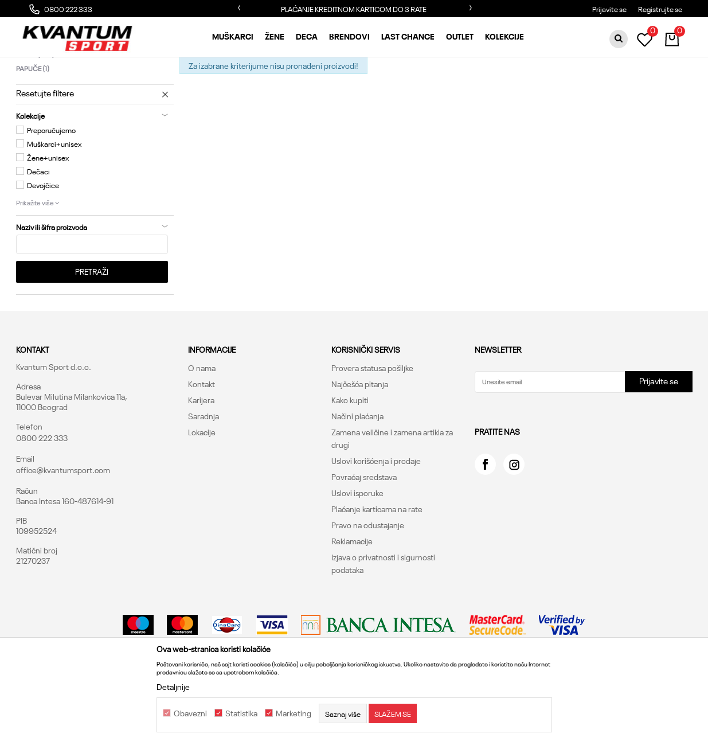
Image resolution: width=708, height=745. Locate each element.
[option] (354, 8)
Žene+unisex (48, 214)
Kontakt (201, 441)
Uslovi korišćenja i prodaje (376, 518)
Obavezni (190, 713)
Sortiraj (462, 86)
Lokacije (202, 489)
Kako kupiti (350, 457)
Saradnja (203, 473)
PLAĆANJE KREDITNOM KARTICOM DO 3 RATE (354, 8)
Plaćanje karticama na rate (377, 566)
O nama (202, 425)
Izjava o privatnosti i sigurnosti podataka (383, 620)
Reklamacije (352, 598)
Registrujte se (660, 8)
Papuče (32, 125)
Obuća (161, 66)
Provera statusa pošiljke (372, 425)
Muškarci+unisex (54, 201)
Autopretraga (411, 86)
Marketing (293, 713)
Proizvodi (126, 66)
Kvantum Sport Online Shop (59, 66)
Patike (35, 111)
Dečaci (38, 228)
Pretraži (91, 328)
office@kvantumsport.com (63, 527)
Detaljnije (173, 686)
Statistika (241, 713)
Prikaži (570, 86)
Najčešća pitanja (359, 441)
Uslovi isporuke (357, 550)
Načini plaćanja (357, 473)
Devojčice (43, 242)
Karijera (201, 457)
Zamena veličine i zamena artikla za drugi (392, 495)
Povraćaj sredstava (364, 534)
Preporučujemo (51, 187)
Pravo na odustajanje (367, 582)
